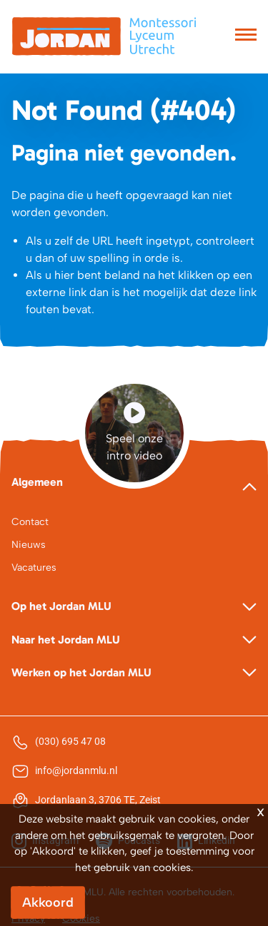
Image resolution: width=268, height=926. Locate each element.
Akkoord (48, 902)
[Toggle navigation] (246, 36)
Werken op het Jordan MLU (81, 672)
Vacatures (33, 567)
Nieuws (28, 545)
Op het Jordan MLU (61, 606)
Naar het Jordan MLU (65, 639)
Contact (30, 522)
